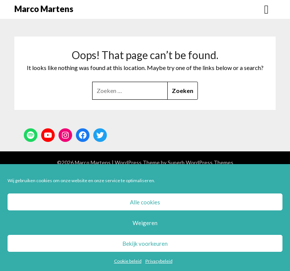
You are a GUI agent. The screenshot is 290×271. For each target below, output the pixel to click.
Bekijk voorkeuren (145, 243)
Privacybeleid (159, 261)
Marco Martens (43, 9)
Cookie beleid (128, 261)
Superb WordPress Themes (200, 162)
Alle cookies (145, 202)
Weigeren (145, 222)
